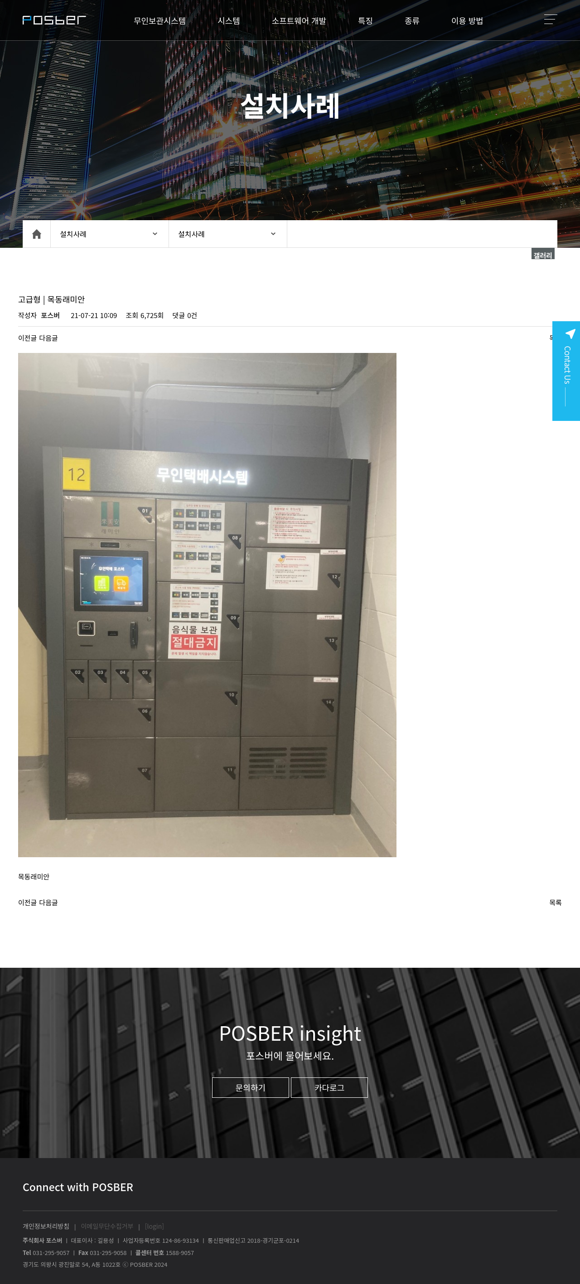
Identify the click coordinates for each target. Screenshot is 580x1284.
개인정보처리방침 (46, 1226)
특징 (365, 20)
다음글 (48, 338)
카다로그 (329, 1087)
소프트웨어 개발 (299, 20)
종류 (412, 20)
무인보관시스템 (160, 20)
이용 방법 (467, 20)
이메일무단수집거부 (107, 1226)
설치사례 (73, 233)
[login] (154, 1226)
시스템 (229, 20)
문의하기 (251, 1087)
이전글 (27, 338)
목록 (555, 902)
